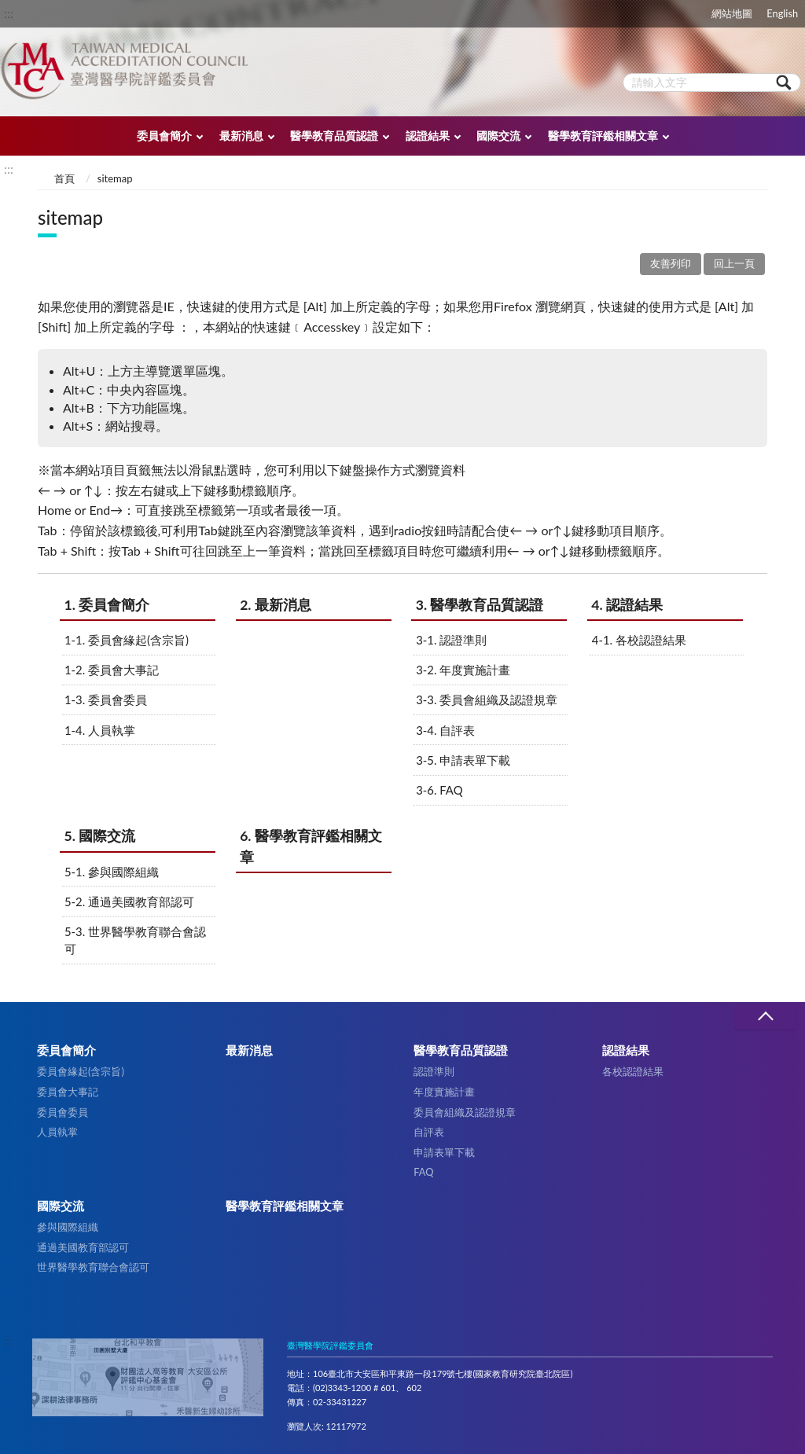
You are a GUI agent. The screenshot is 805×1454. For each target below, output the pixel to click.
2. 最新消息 (275, 605)
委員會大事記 (67, 1091)
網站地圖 (731, 13)
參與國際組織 (67, 1227)
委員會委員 (62, 1112)
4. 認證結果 (627, 605)
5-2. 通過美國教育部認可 (129, 901)
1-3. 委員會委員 (105, 699)
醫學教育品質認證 (334, 135)
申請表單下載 (444, 1152)
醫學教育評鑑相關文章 (603, 135)
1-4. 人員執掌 (99, 730)
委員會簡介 (164, 135)
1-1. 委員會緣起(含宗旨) (126, 640)
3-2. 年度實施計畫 (463, 670)
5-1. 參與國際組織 (111, 872)
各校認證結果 (632, 1071)
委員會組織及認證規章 (465, 1112)
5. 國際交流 (100, 836)
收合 (765, 1016)
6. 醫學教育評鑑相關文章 (311, 846)
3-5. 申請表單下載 (463, 760)
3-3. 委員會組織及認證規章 (486, 699)
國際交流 (498, 135)
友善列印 (670, 263)
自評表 (429, 1131)
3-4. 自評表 (445, 730)
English (782, 13)
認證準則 (434, 1071)
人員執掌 (57, 1131)
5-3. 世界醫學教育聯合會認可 (135, 940)
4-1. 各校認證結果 (639, 640)
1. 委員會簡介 (107, 605)
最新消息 (241, 135)
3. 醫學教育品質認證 (480, 605)
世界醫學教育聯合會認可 (93, 1267)
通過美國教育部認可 (83, 1247)
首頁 (64, 178)
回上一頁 (734, 263)
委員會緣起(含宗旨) (80, 1071)
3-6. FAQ (439, 790)
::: (8, 13)
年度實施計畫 (444, 1091)
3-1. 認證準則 (451, 640)
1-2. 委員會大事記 (111, 670)
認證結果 (428, 135)
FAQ (423, 1172)
